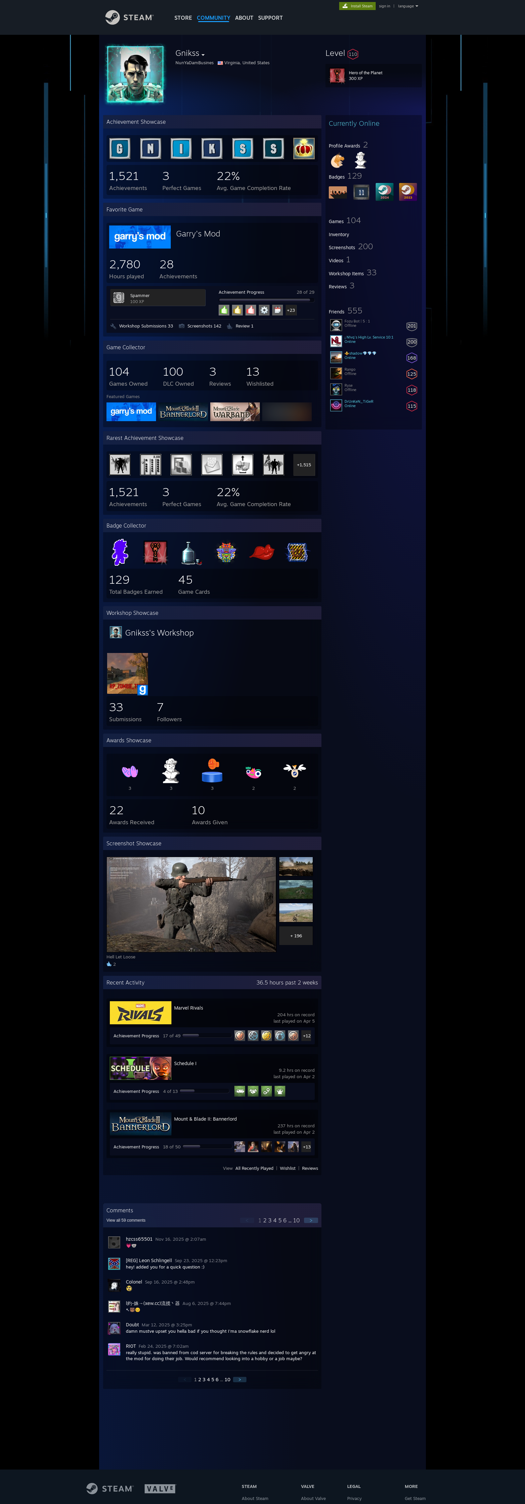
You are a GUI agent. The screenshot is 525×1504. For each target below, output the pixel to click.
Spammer (140, 295)
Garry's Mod (198, 233)
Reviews (310, 1168)
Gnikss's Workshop (159, 633)
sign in (384, 6)
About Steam (255, 1498)
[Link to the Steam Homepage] (134, 23)
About (244, 17)
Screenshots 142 (204, 325)
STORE (183, 17)
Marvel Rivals (188, 1008)
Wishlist (288, 1168)
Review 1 (244, 325)
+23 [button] (291, 310)
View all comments (126, 1220)
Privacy (354, 1498)
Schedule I (185, 1063)
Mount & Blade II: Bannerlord (205, 1119)
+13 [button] (307, 1146)
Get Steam (415, 1498)
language (406, 6)
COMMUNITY (213, 17)
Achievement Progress (241, 292)
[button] (373, 53)
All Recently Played (254, 1168)
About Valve (313, 1498)
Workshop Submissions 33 (146, 325)
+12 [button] (307, 1035)
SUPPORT (270, 17)
